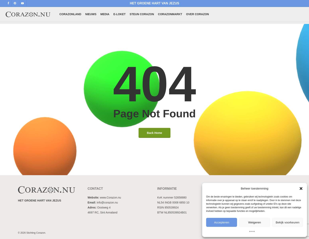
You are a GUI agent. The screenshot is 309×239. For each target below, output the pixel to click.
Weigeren (254, 222)
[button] (301, 189)
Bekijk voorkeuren (287, 222)
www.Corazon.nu (110, 197)
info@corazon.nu (107, 202)
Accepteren (221, 222)
